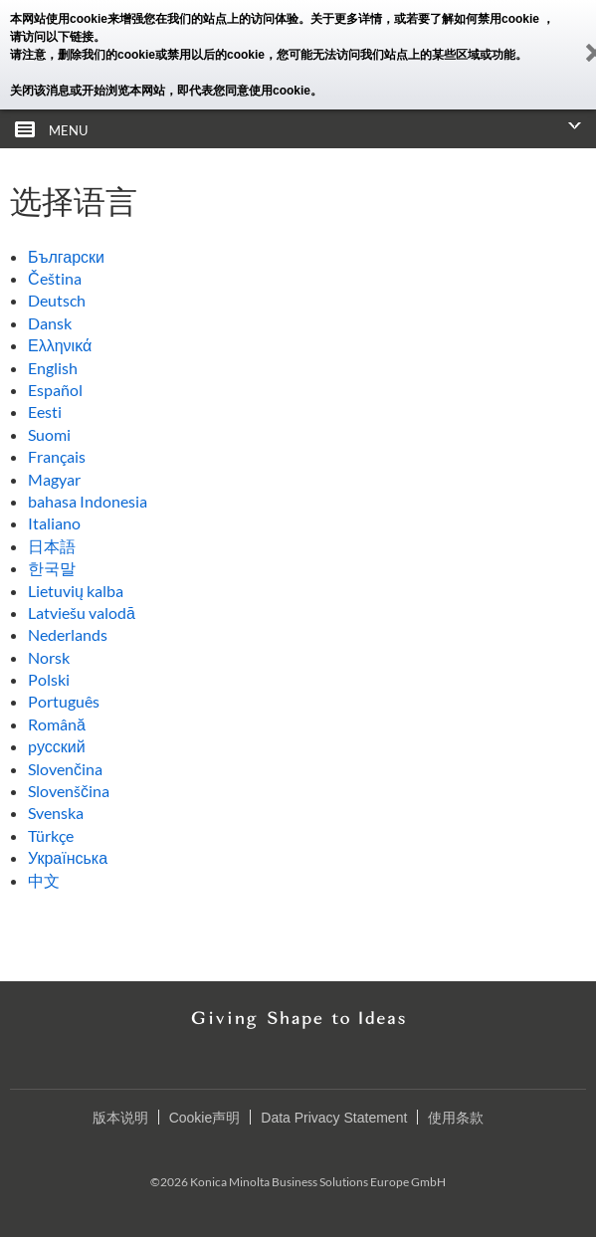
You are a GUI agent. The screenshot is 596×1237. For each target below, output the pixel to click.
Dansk (50, 322)
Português (63, 701)
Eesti (45, 411)
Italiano (54, 523)
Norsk (49, 657)
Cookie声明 (205, 1118)
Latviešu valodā (81, 612)
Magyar (54, 479)
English (53, 367)
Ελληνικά (60, 344)
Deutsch (57, 300)
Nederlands (67, 634)
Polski (49, 679)
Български (66, 256)
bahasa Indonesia (87, 501)
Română (57, 724)
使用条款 (456, 1118)
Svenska (56, 812)
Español (55, 389)
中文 (44, 880)
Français (57, 456)
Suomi (49, 434)
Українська (67, 857)
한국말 (52, 567)
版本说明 (120, 1118)
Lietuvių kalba (75, 590)
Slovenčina (65, 768)
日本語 (52, 545)
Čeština (55, 278)
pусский (57, 745)
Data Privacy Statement (334, 1118)
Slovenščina (68, 790)
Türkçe (51, 835)
